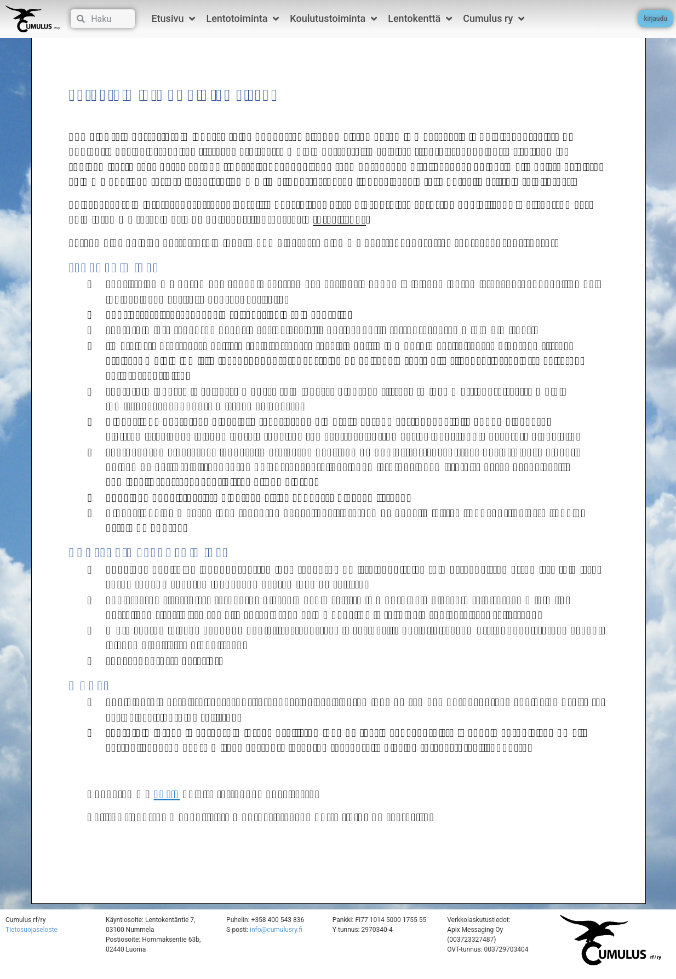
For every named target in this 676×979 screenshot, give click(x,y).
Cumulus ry (493, 18)
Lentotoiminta (242, 18)
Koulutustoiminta (333, 18)
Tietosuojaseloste (31, 938)
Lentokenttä (420, 18)
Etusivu (173, 18)
